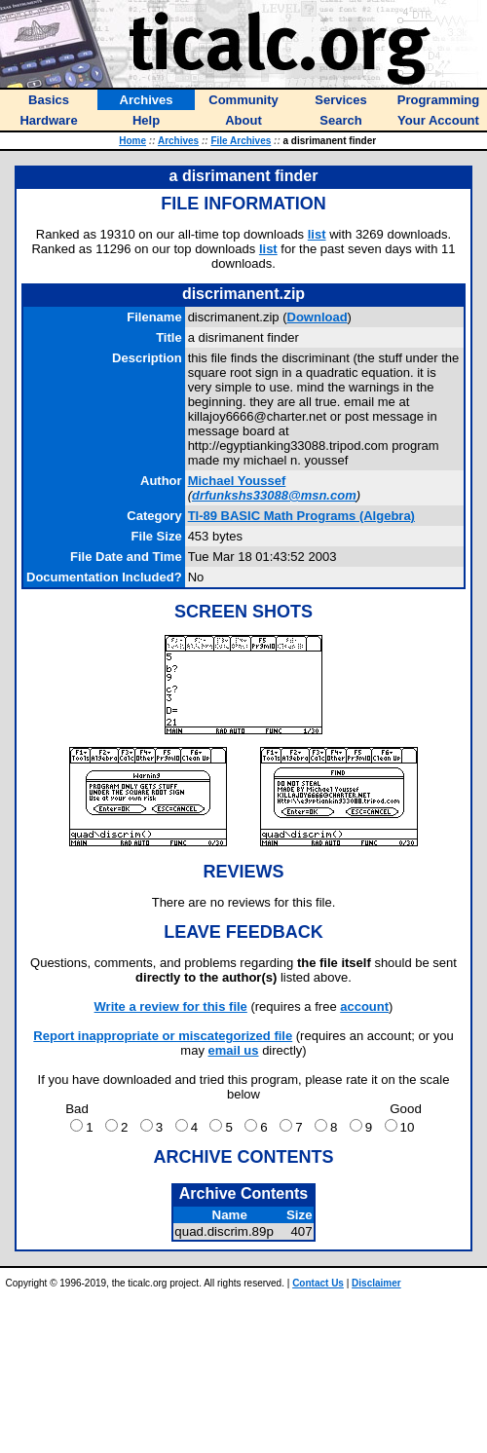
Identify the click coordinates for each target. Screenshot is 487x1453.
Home (132, 140)
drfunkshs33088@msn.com (274, 495)
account (364, 1006)
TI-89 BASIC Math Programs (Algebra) (301, 515)
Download (317, 317)
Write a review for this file (170, 1006)
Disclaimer (376, 1283)
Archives (178, 140)
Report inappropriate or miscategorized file (162, 1035)
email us (233, 1050)
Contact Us (318, 1283)
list (317, 234)
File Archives (240, 140)
